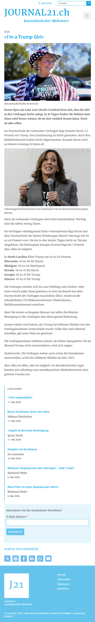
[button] (7, 558)
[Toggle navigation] (87, 15)
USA (7, 31)
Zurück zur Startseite (21, 549)
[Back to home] (37, 16)
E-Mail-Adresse (17, 516)
